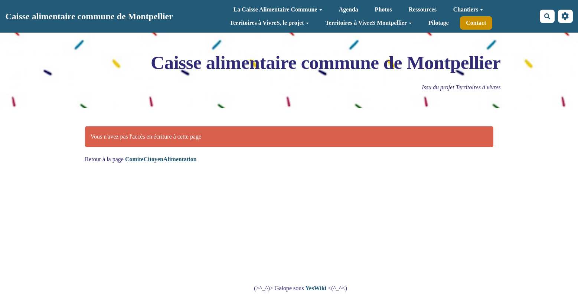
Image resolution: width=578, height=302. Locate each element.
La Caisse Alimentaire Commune (278, 9)
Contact (476, 23)
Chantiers (468, 9)
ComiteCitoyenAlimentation (161, 159)
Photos (383, 9)
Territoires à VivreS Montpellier (368, 23)
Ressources (423, 9)
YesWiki (316, 288)
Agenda (348, 9)
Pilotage (438, 23)
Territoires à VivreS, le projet (269, 23)
